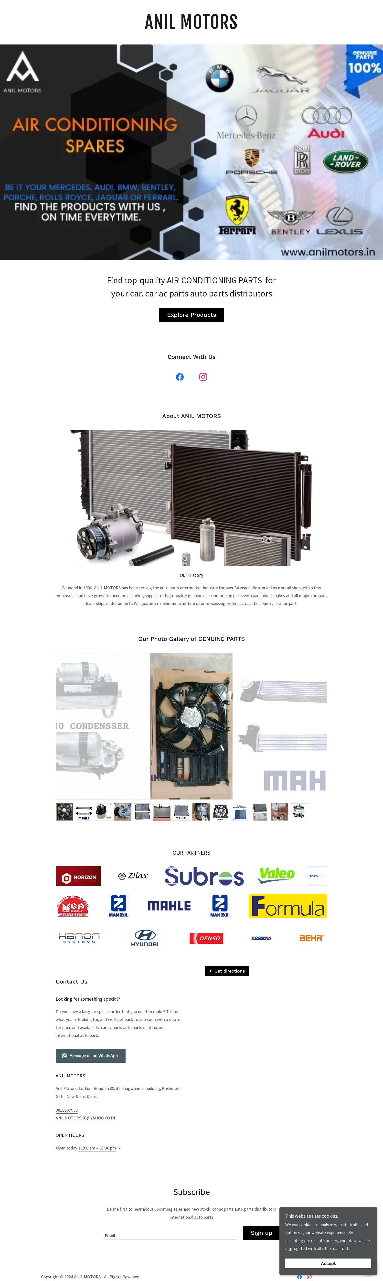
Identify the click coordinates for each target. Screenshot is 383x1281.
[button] (118, 1148)
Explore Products (191, 314)
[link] (191, 27)
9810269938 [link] (67, 1110)
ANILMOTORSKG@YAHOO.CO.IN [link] (85, 1118)
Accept (328, 1263)
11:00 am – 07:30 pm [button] (97, 1148)
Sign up (261, 1232)
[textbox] (170, 1233)
